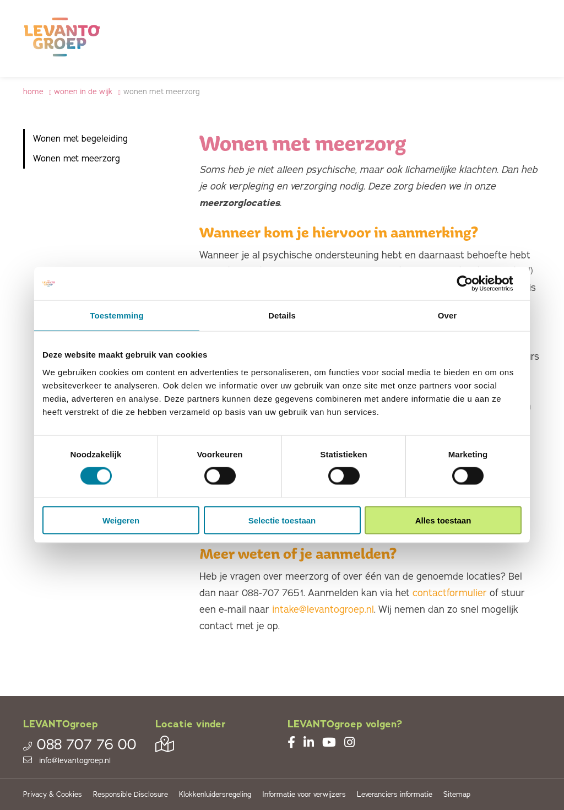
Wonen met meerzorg (161, 92)
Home (33, 92)
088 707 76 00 (80, 745)
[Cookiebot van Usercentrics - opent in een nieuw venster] (473, 284)
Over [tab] (447, 315)
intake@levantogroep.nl (323, 609)
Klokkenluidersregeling (215, 795)
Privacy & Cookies (52, 795)
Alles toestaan (443, 520)
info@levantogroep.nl (67, 760)
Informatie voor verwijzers (304, 795)
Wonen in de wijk (83, 92)
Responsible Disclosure (130, 795)
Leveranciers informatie (394, 795)
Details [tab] (282, 315)
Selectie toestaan (282, 520)
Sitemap (456, 795)
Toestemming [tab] (117, 315)
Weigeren (120, 520)
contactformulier (451, 593)
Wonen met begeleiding (80, 139)
